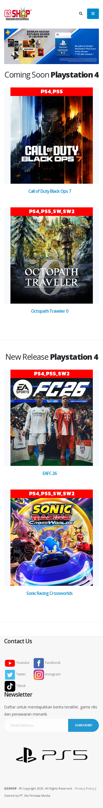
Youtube (18, 662)
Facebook (46, 662)
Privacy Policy (84, 788)
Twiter (16, 674)
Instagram (47, 674)
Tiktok (16, 685)
